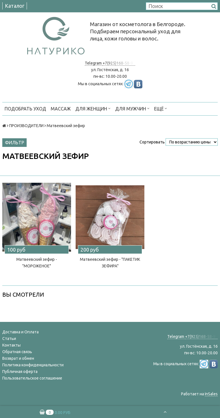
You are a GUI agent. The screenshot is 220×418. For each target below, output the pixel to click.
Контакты (11, 345)
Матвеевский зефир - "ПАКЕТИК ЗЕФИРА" (110, 262)
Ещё (160, 108)
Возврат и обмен (18, 358)
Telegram (94, 63)
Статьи (9, 338)
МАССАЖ (61, 108)
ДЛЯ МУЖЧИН (132, 108)
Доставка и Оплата (20, 332)
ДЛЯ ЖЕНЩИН (93, 108)
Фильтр (14, 142)
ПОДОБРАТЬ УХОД (25, 108)
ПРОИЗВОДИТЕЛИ (26, 125)
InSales (211, 394)
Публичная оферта (20, 371)
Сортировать (152, 142)
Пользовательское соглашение (32, 378)
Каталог (14, 6)
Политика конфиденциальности (33, 365)
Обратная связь (17, 351)
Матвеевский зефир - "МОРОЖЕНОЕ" (36, 262)
